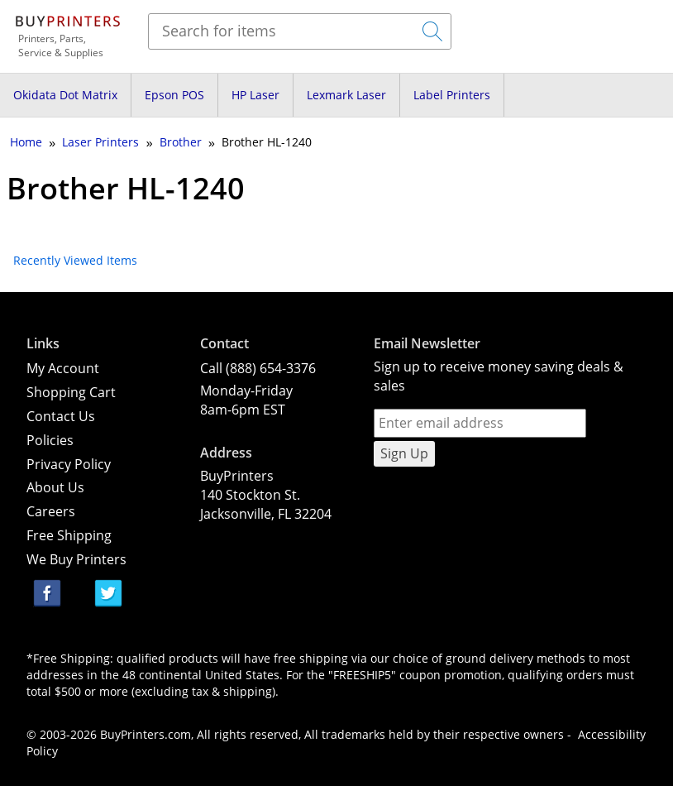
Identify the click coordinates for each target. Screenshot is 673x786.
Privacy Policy (68, 464)
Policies (50, 440)
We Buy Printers (76, 559)
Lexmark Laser (346, 95)
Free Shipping (69, 535)
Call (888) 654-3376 (258, 368)
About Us (55, 487)
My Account (62, 368)
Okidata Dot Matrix (65, 95)
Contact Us (60, 416)
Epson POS (174, 95)
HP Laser (255, 95)
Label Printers (451, 95)
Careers (50, 511)
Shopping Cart (71, 392)
